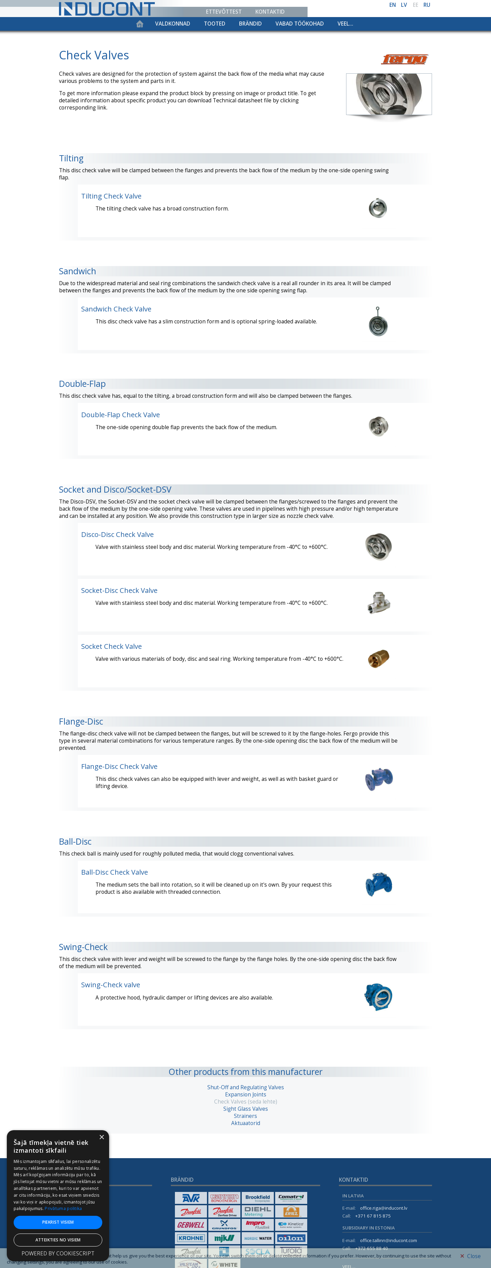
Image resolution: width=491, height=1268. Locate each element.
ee (415, 5)
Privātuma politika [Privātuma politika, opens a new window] (63, 1208)
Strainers (245, 1116)
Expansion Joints (245, 1094)
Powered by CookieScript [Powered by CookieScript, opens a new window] (57, 1253)
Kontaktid (270, 11)
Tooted (214, 23)
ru (426, 5)
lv (404, 5)
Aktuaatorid (245, 1123)
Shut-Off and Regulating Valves (245, 1087)
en (392, 5)
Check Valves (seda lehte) (245, 1101)
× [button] (101, 1137)
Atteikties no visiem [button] (58, 1240)
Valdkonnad (172, 23)
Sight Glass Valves (245, 1108)
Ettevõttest (224, 11)
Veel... (345, 23)
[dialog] (58, 1195)
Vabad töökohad (300, 23)
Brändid (250, 23)
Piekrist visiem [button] (58, 1222)
